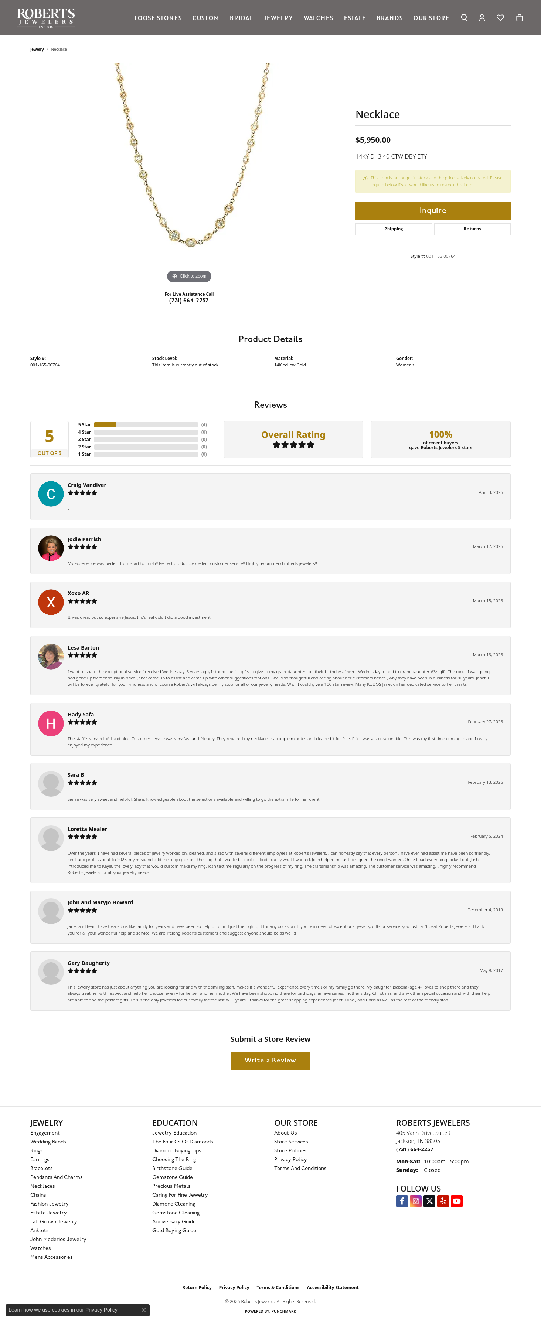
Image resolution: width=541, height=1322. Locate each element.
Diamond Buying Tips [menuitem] (176, 1151)
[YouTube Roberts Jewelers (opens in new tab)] (457, 1201)
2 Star (84, 447)
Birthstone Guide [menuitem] (172, 1169)
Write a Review (270, 1060)
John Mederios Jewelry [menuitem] (58, 1240)
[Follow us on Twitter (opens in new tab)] (429, 1201)
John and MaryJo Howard (100, 902)
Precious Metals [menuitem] (171, 1186)
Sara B (76, 774)
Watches (318, 18)
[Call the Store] (414, 1149)
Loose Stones (158, 18)
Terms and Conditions (300, 1169)
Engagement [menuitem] (45, 1133)
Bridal (241, 18)
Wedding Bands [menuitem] (48, 1142)
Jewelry (278, 18)
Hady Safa (81, 714)
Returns (473, 229)
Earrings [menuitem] (40, 1160)
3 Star (84, 439)
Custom (206, 18)
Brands (390, 18)
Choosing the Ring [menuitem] (174, 1160)
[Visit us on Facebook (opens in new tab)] (402, 1201)
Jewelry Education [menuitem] (174, 1133)
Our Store (431, 18)
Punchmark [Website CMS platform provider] (284, 1311)
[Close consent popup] (144, 1310)
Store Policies (290, 1151)
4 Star (84, 432)
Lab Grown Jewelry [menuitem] (53, 1222)
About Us (285, 1133)
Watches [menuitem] (40, 1248)
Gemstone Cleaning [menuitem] (176, 1213)
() (204, 424)
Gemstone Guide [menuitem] (172, 1177)
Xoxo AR (78, 593)
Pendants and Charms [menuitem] (56, 1177)
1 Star (84, 454)
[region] (189, 174)
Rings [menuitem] (36, 1151)
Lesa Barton (83, 647)
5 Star (84, 424)
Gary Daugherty (89, 962)
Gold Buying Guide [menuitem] (174, 1231)
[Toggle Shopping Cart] (519, 18)
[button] (464, 18)
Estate (355, 18)
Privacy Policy (290, 1160)
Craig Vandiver (87, 484)
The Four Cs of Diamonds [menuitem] (182, 1142)
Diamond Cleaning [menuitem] (173, 1204)
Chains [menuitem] (38, 1195)
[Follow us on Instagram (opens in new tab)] (416, 1201)
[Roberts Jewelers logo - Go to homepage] (48, 17)
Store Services (291, 1142)
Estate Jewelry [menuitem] (48, 1213)
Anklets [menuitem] (39, 1231)
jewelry (37, 49)
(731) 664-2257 (189, 301)
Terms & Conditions (278, 1287)
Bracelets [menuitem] (41, 1169)
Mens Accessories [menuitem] (51, 1257)
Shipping (394, 229)
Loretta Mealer (87, 829)
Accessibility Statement (332, 1287)
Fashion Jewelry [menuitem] (49, 1204)
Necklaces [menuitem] (42, 1186)
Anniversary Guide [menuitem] (174, 1222)
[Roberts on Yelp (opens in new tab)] (443, 1201)
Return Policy (197, 1287)
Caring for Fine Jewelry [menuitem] (180, 1195)
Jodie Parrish (84, 539)
